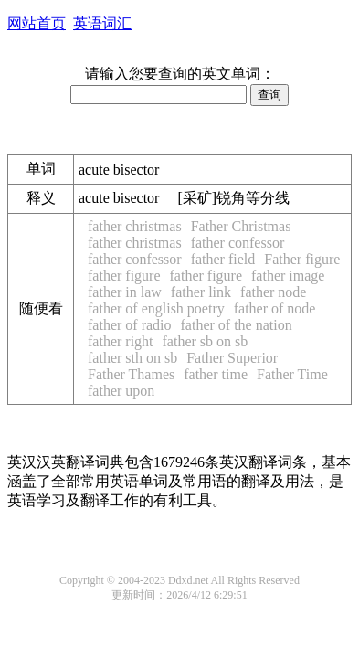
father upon (121, 390)
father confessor (238, 242)
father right (120, 341)
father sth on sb (132, 358)
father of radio (130, 325)
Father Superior (232, 358)
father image (287, 275)
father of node (275, 308)
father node (273, 292)
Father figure (302, 259)
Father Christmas (241, 226)
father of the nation (236, 325)
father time (216, 374)
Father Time (292, 374)
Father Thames (131, 374)
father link (201, 292)
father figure (124, 275)
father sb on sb (205, 341)
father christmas (135, 226)
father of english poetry (156, 308)
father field (223, 259)
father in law (125, 292)
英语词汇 (102, 23)
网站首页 (36, 23)
